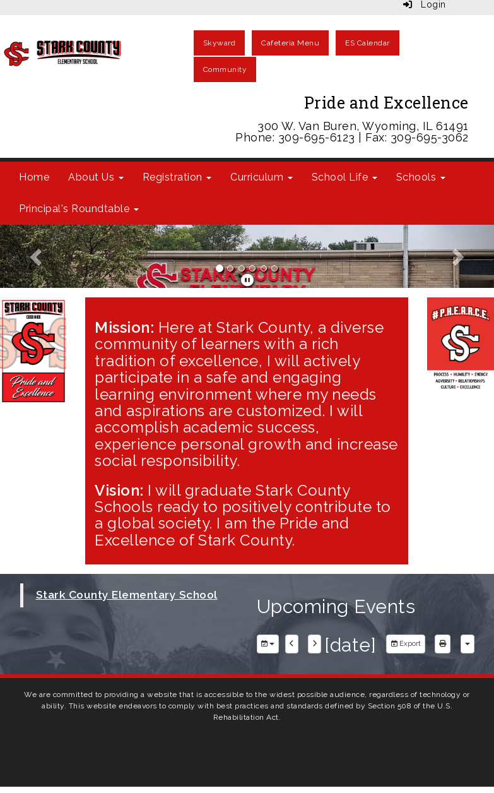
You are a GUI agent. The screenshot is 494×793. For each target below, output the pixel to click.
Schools (420, 177)
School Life (344, 177)
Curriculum (261, 177)
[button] (37, 256)
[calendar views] (467, 644)
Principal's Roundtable (79, 209)
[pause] (247, 280)
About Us (96, 177)
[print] (442, 644)
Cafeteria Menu (290, 43)
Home (34, 177)
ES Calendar (367, 43)
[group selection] (268, 644)
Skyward (219, 43)
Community (225, 69)
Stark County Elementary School (127, 594)
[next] (314, 644)
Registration (177, 177)
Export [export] (406, 644)
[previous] (291, 644)
